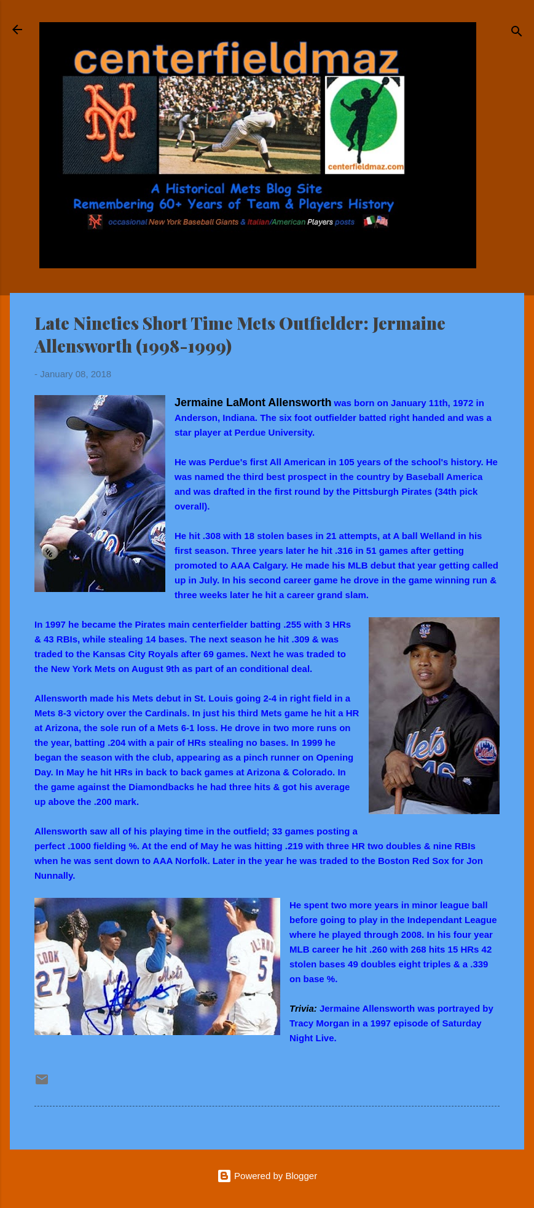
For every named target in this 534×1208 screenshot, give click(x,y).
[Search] (516, 33)
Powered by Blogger (267, 1175)
